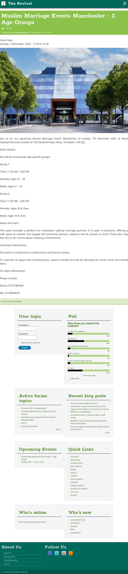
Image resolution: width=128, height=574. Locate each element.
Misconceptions (76, 479)
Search (7, 564)
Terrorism (74, 492)
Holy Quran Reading (29, 426)
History (73, 472)
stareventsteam (19, 32)
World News (75, 460)
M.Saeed (73, 526)
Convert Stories (76, 463)
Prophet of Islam (77, 485)
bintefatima (75, 523)
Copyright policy (10, 560)
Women (73, 495)
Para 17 (24, 423)
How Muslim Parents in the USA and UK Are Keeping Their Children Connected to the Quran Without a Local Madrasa (89, 409)
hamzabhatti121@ (77, 520)
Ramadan (74, 482)
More (58, 429)
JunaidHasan (75, 532)
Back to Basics (76, 466)
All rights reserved (20, 572)
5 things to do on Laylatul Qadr (33, 408)
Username (23, 325)
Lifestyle (73, 476)
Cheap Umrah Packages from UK (83, 403)
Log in (3, 301)
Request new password (30, 342)
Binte (72, 529)
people (73, 469)
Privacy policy (9, 556)
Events (10, 28)
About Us (8, 553)
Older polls (74, 378)
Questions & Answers (79, 488)
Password (23, 334)
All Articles (74, 456)
